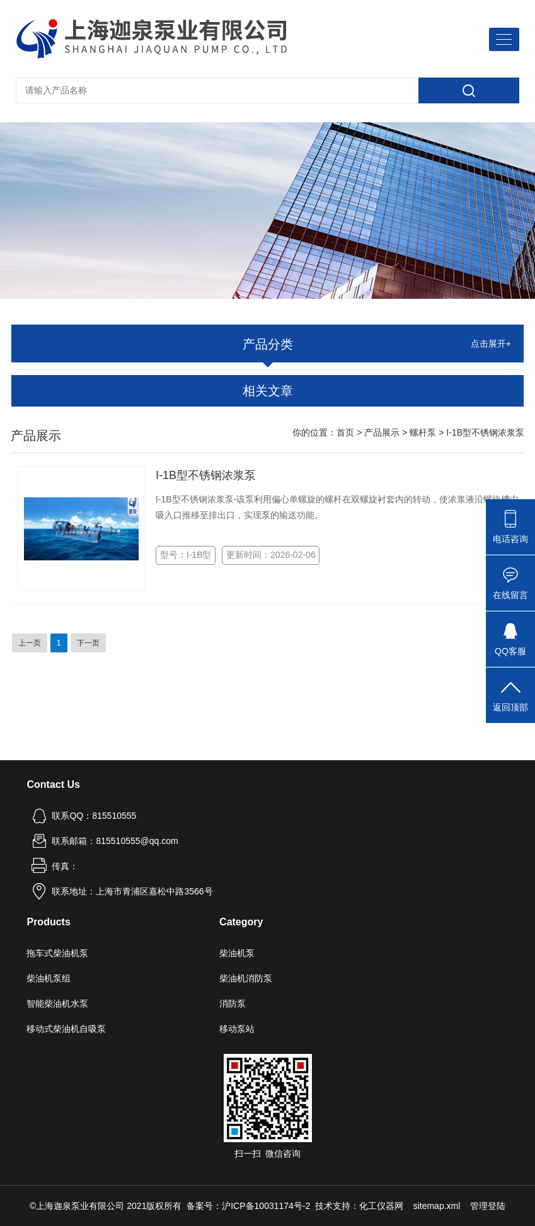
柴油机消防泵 (245, 978)
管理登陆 (487, 1206)
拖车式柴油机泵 (57, 953)
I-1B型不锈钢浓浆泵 (206, 475)
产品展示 (382, 432)
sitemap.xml (437, 1206)
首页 (345, 432)
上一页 (29, 643)
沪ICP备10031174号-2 (266, 1206)
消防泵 (232, 1003)
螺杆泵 (423, 432)
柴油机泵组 (48, 978)
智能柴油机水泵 (57, 1003)
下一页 (88, 643)
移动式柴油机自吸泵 (66, 1029)
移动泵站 (237, 1029)
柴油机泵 (237, 953)
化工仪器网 (381, 1206)
